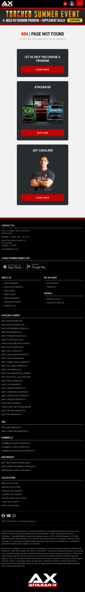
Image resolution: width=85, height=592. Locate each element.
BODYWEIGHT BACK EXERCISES (16, 470)
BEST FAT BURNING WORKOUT (15, 328)
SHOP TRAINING (11, 283)
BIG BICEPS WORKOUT (12, 403)
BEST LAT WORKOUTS (11, 385)
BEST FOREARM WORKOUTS (14, 336)
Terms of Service (55, 303)
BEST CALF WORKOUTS (12, 351)
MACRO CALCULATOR (11, 487)
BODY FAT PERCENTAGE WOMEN (16, 373)
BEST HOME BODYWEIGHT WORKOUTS (19, 466)
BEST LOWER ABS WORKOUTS (15, 431)
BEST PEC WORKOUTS (11, 414)
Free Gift (51, 287)
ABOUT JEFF (9, 294)
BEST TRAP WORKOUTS (12, 381)
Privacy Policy (54, 299)
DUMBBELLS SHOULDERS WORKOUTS (18, 451)
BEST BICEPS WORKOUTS (13, 325)
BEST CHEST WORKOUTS (13, 358)
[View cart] (65, 3)
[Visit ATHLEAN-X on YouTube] (9, 516)
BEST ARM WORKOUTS (12, 332)
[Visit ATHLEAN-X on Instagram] (14, 516)
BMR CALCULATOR (10, 483)
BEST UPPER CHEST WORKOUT (15, 396)
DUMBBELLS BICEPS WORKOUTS (16, 443)
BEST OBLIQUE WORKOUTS (14, 399)
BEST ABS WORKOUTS (11, 427)
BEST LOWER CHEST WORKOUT (16, 362)
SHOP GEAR (9, 291)
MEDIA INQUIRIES (11, 298)
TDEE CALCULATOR (10, 502)
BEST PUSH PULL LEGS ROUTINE (16, 377)
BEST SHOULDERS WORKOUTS (15, 355)
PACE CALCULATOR (10, 505)
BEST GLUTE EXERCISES (13, 347)
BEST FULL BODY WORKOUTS (15, 366)
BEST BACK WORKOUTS (12, 321)
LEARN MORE (42, 69)
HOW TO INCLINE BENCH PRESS (16, 343)
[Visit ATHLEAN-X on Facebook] (3, 516)
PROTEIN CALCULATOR (12, 491)
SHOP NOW (42, 133)
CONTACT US (10, 306)
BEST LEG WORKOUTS (11, 370)
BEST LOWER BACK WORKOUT (15, 392)
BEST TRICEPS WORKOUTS (14, 388)
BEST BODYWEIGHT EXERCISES (16, 463)
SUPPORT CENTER (12, 302)
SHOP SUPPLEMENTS (13, 287)
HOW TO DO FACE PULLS (13, 340)
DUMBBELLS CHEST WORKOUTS (16, 447)
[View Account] (72, 4)
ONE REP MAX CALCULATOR (14, 498)
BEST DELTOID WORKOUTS (13, 411)
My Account (53, 283)
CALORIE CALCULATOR (12, 494)
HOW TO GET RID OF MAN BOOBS (16, 407)
